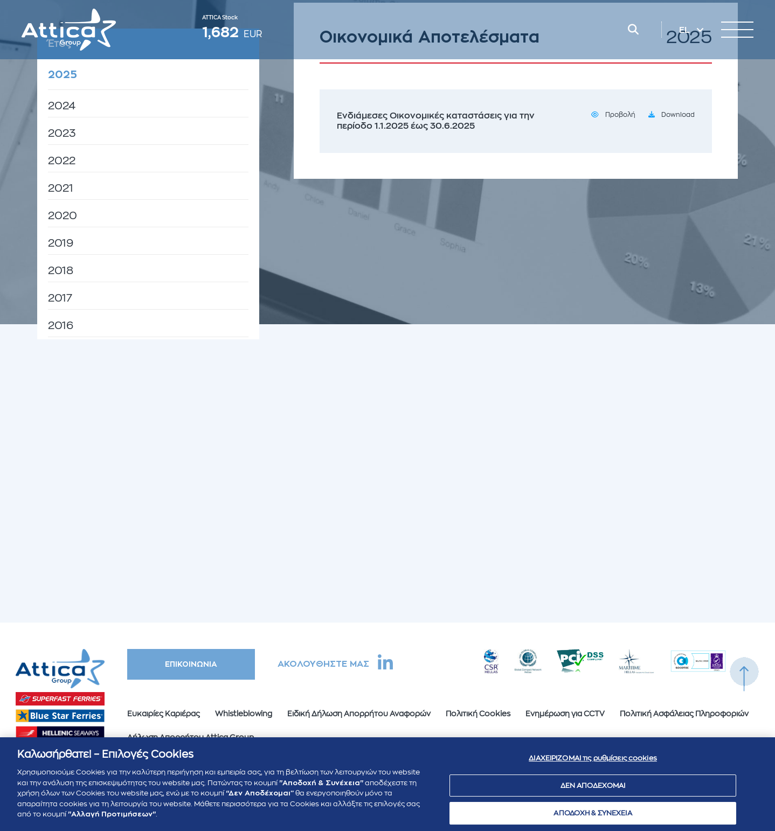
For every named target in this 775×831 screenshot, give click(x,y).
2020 (62, 215)
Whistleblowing (243, 713)
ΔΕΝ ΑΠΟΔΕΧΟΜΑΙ (593, 789)
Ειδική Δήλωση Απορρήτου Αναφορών (359, 713)
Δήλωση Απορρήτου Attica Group (190, 737)
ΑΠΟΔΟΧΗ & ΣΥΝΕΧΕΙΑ (592, 817)
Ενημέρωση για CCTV (565, 713)
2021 (60, 188)
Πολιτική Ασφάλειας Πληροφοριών (684, 713)
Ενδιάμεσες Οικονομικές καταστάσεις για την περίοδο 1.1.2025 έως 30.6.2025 (436, 120)
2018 (60, 270)
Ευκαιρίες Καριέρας (163, 713)
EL (685, 30)
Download (678, 114)
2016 (60, 325)
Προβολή (620, 114)
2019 (60, 243)
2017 (60, 298)
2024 (61, 105)
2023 (62, 133)
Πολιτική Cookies (478, 713)
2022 (61, 160)
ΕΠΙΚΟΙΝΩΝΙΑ (191, 664)
